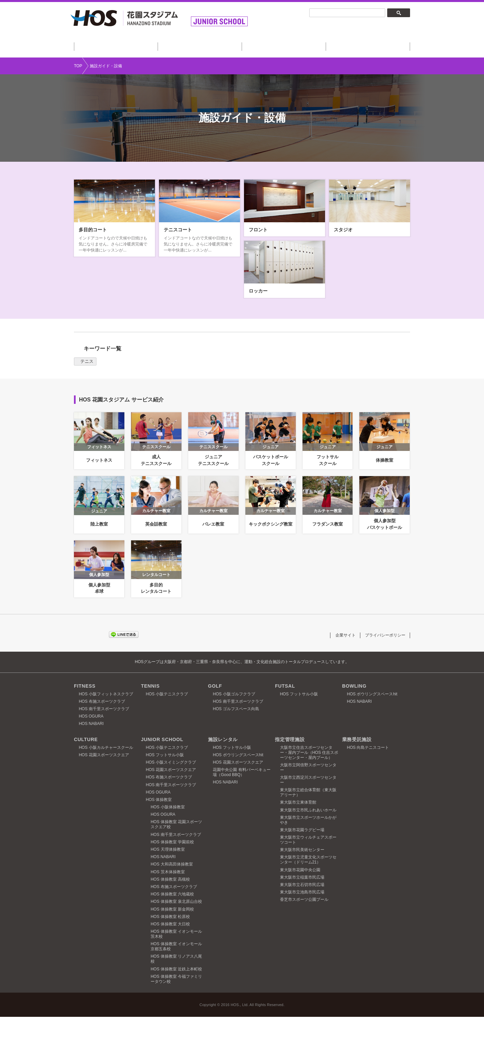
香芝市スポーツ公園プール (304, 919)
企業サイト (341, 654)
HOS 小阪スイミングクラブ (171, 782)
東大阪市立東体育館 (298, 822)
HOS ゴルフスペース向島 (236, 729)
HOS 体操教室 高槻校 (170, 899)
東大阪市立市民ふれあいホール (308, 830)
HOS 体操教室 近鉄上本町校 (176, 989)
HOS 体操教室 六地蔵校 (172, 914)
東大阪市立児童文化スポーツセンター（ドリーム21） (308, 880)
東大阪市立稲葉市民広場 (302, 897)
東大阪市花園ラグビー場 (302, 850)
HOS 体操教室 (159, 819)
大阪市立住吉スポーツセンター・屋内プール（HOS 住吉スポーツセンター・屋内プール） (309, 772)
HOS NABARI (91, 743)
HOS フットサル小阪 (299, 714)
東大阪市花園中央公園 (300, 889)
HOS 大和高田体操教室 (172, 884)
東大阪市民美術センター (302, 870)
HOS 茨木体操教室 (168, 891)
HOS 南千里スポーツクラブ (104, 729)
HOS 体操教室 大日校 (170, 944)
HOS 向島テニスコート (368, 767)
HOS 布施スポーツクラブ (102, 721)
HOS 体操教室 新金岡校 (172, 929)
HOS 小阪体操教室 (168, 827)
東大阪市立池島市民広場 (302, 912)
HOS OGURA (91, 736)
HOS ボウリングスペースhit (372, 714)
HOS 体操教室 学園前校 (172, 862)
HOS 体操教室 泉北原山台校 (176, 921)
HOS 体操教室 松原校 (170, 936)
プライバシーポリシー (383, 654)
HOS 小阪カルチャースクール (106, 767)
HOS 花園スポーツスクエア (104, 775)
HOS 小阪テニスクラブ (167, 714)
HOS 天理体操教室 (168, 869)
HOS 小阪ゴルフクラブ (234, 714)
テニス (86, 381)
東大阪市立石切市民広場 (302, 904)
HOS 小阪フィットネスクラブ (106, 714)
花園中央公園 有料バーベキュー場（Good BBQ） (241, 792)
